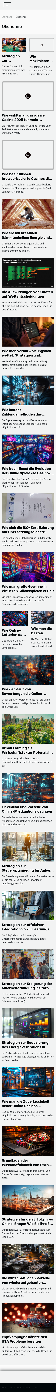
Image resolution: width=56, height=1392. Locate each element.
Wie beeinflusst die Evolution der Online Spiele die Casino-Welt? (26, 473)
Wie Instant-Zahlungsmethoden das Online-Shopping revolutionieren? (22, 416)
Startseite (7, 16)
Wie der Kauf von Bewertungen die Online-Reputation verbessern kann (26, 693)
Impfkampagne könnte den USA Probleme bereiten (24, 1339)
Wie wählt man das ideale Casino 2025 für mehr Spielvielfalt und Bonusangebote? (23, 122)
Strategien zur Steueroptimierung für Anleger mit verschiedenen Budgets (28, 870)
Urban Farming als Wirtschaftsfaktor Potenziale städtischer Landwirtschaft (26, 752)
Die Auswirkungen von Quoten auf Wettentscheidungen (27, 294)
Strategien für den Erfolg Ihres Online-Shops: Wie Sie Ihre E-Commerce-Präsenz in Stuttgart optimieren (27, 1226)
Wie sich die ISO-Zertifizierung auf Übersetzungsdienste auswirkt (28, 532)
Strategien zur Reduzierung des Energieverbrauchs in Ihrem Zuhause (25, 1047)
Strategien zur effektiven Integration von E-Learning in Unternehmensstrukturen (26, 929)
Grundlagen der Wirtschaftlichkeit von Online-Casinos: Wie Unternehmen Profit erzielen (27, 1167)
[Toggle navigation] (7, 4)
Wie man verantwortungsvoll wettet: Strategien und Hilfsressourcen (26, 355)
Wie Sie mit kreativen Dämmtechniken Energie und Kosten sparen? (26, 237)
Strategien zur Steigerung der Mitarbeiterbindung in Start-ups (27, 988)
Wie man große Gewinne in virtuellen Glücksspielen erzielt (28, 588)
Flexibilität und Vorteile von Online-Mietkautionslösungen (27, 809)
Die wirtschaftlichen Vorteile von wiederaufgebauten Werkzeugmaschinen (26, 1282)
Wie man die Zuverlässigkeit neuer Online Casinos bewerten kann (25, 1105)
